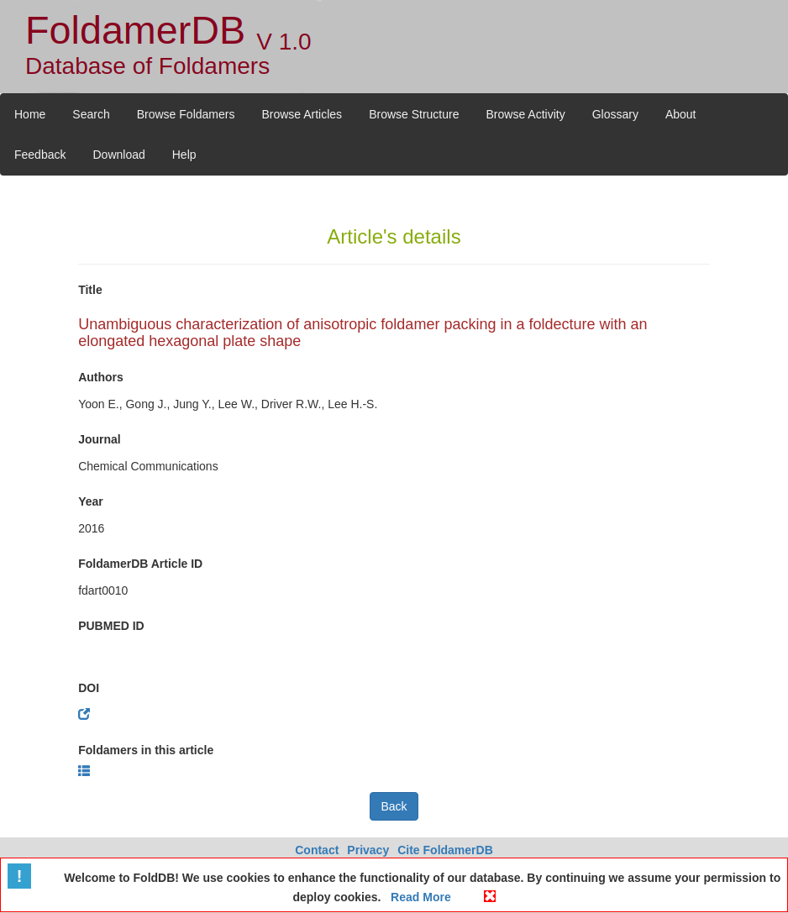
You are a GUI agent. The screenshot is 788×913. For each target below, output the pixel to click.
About (680, 114)
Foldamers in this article (145, 750)
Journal (99, 439)
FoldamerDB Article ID (140, 563)
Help (184, 154)
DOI (88, 688)
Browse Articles (301, 114)
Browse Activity (525, 114)
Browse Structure (414, 114)
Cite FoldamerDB (445, 850)
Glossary (615, 114)
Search (90, 114)
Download (118, 154)
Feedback (40, 154)
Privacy (368, 850)
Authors (100, 377)
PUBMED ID (111, 625)
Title (90, 289)
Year (90, 501)
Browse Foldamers (186, 114)
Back (394, 806)
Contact (317, 850)
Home (29, 114)
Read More (419, 897)
